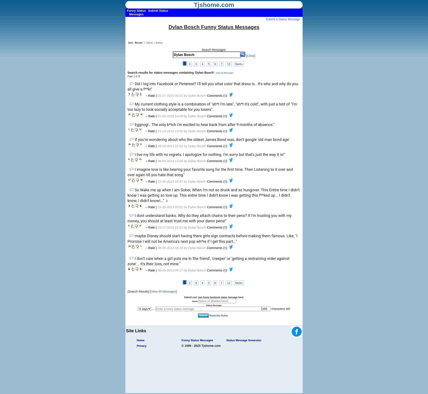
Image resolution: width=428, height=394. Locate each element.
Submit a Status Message (283, 19)
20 (129, 144)
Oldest (149, 42)
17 (129, 180)
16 (141, 180)
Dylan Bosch (197, 95)
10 (141, 114)
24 (129, 246)
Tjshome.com (214, 4)
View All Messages (225, 73)
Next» (239, 64)
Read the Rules (218, 315)
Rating (159, 42)
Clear (250, 55)
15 (140, 159)
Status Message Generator (243, 340)
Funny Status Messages (197, 340)
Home (140, 340)
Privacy (142, 345)
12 (228, 64)
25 (129, 114)
